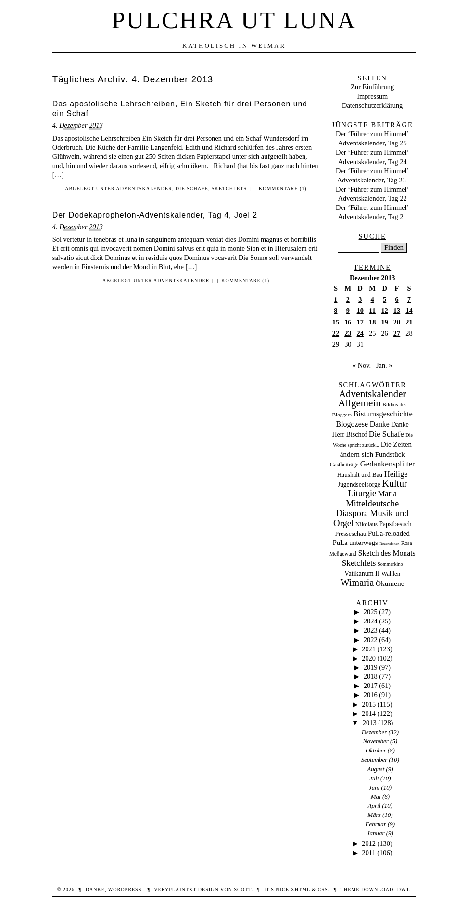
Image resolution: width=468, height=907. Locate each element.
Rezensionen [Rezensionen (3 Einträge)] (389, 544)
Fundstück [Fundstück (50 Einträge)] (390, 454)
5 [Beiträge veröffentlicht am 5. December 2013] (384, 299)
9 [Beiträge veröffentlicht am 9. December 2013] (348, 310)
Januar (376, 833)
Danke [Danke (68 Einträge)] (380, 424)
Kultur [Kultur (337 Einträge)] (394, 483)
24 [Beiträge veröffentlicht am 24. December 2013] (360, 333)
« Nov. (362, 365)
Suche (372, 236)
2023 (371, 630)
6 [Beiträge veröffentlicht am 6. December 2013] (396, 299)
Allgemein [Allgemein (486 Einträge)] (359, 403)
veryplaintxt (175, 889)
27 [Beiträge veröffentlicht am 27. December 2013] (396, 333)
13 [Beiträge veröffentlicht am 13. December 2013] (396, 310)
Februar (376, 824)
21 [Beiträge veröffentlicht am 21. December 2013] (408, 322)
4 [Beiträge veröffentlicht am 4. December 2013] (372, 299)
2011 (368, 852)
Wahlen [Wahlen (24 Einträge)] (390, 573)
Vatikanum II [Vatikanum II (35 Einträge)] (361, 573)
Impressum (372, 96)
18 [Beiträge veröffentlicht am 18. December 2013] (372, 322)
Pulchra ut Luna (234, 20)
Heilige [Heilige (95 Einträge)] (396, 474)
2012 (369, 843)
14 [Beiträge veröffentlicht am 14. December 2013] (408, 310)
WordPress (124, 889)
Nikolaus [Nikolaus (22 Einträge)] (366, 524)
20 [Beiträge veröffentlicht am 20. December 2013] (396, 322)
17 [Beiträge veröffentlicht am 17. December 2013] (360, 322)
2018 (371, 676)
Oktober (376, 750)
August (375, 769)
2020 (369, 658)
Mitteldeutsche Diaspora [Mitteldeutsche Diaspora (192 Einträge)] (367, 508)
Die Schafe (192, 188)
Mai (376, 796)
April (374, 805)
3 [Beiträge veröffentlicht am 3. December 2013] (360, 299)
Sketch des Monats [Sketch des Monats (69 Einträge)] (387, 553)
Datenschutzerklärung (372, 105)
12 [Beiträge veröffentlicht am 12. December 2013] (384, 310)
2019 (371, 667)
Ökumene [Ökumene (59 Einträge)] (390, 583)
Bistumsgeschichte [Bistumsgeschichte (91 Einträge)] (383, 413)
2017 (371, 685)
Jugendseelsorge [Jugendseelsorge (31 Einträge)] (359, 484)
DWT (403, 889)
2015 (369, 704)
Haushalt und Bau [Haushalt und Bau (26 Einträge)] (359, 474)
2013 (370, 722)
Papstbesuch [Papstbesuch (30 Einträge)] (395, 524)
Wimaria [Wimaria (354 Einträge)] (357, 582)
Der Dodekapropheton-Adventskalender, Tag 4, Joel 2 (154, 215)
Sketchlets (229, 188)
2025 (371, 612)
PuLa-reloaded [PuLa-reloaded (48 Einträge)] (389, 533)
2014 (369, 713)
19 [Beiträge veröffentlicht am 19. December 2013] (384, 322)
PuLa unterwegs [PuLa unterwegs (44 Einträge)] (355, 542)
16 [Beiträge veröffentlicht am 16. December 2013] (347, 322)
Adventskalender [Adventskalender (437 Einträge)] (372, 394)
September (374, 759)
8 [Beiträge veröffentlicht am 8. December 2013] (335, 310)
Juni (374, 787)
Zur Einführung (372, 87)
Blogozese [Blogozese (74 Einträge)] (352, 424)
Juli (374, 778)
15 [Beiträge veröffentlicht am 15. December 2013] (335, 322)
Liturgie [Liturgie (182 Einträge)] (362, 493)
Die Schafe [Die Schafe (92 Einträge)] (386, 434)
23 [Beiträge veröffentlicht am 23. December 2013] (347, 333)
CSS (323, 889)
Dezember (374, 732)
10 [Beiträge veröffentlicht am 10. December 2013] (360, 310)
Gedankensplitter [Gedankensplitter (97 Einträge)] (387, 463)
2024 (371, 621)
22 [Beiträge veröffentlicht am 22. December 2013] (335, 333)
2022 (371, 640)
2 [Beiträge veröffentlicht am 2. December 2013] (348, 299)
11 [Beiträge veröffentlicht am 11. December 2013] (372, 310)
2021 (369, 649)
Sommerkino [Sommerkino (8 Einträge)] (390, 564)
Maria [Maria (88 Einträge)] (387, 493)
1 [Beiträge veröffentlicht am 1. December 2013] (335, 299)
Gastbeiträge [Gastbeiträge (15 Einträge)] (344, 465)
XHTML (300, 889)
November (376, 741)
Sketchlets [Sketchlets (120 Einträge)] (359, 563)
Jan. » (384, 365)
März (373, 814)
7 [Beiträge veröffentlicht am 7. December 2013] (409, 299)
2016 (371, 695)
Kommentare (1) (283, 188)
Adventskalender (144, 188)
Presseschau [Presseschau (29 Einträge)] (350, 533)
